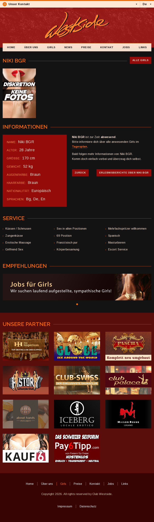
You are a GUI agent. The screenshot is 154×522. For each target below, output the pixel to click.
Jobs (126, 47)
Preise (86, 47)
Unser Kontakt (16, 4)
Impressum (64, 506)
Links (143, 47)
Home (11, 47)
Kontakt (107, 47)
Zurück (80, 172)
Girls (51, 47)
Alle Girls (140, 60)
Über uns (31, 47)
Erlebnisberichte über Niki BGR (124, 172)
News (68, 47)
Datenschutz (88, 506)
